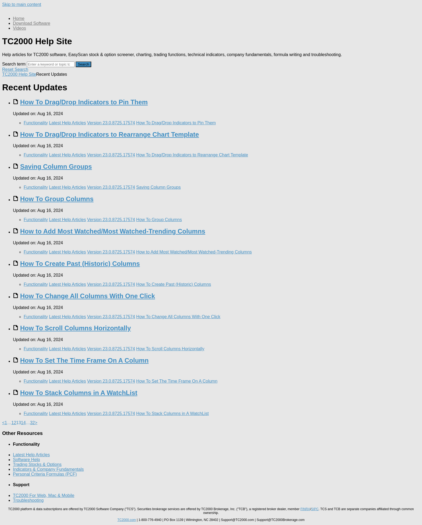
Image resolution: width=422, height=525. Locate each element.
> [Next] (36, 422)
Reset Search (15, 69)
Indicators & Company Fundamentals (48, 469)
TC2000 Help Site (19, 74)
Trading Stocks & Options (37, 464)
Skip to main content (21, 4)
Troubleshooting (28, 500)
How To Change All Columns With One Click (87, 296)
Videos (19, 28)
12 (13, 422)
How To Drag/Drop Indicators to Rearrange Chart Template (109, 134)
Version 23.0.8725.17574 (111, 123)
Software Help (26, 459)
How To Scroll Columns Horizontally (75, 328)
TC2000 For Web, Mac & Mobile (43, 495)
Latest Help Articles (67, 123)
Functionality (36, 123)
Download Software (31, 23)
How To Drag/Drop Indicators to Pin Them (84, 102)
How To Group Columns (57, 199)
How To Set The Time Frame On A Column (84, 360)
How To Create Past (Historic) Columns (80, 263)
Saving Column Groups (56, 166)
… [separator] (9, 422)
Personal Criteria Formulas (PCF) (45, 474)
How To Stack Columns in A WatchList (79, 392)
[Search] (51, 64)
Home (18, 18)
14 (23, 422)
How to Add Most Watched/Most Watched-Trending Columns (112, 231)
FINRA (305, 509)
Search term (14, 64)
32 (32, 422)
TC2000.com (126, 520)
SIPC (315, 509)
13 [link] (18, 422)
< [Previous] (3, 422)
